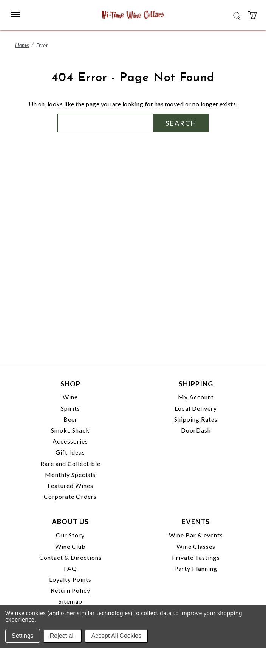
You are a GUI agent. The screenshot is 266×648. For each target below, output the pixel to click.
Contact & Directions (70, 557)
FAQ (70, 568)
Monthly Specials (70, 474)
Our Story (70, 535)
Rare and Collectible (70, 463)
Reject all (62, 635)
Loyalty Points (70, 579)
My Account (196, 396)
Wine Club (70, 546)
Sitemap (70, 601)
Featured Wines (70, 485)
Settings (23, 635)
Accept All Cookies (116, 635)
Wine (70, 396)
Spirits (70, 408)
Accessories (70, 441)
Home (22, 45)
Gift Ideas (70, 452)
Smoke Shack (70, 430)
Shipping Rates (196, 419)
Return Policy (70, 590)
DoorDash (196, 430)
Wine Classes (195, 546)
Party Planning (195, 568)
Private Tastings (196, 557)
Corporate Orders (70, 496)
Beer (70, 419)
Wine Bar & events (196, 535)
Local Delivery (196, 408)
